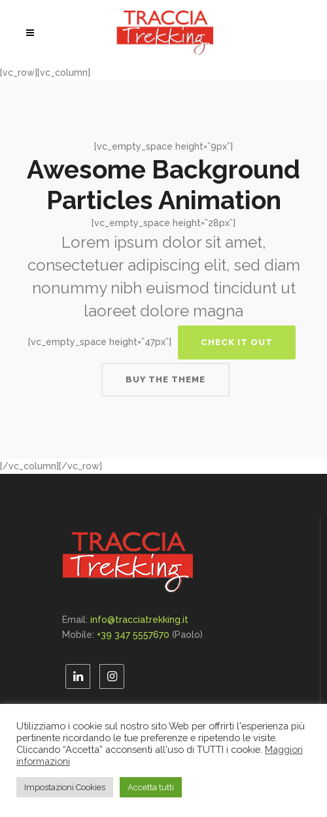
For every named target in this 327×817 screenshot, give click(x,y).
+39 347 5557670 (133, 634)
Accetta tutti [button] (151, 787)
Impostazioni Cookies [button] (64, 787)
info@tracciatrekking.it (139, 619)
